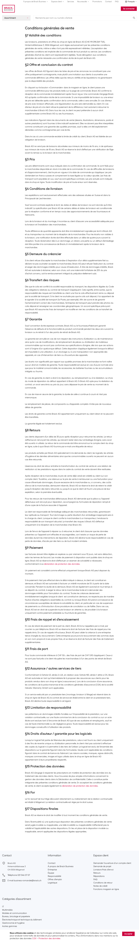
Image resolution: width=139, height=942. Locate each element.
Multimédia (7, 910)
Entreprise (52, 869)
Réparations (99, 876)
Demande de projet (102, 866)
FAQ (117, 2)
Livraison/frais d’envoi (103, 869)
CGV (34, 938)
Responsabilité (54, 876)
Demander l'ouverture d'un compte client (112, 863)
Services (70, 2)
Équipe (51, 873)
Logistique (52, 882)
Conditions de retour (102, 882)
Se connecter (129, 8)
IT (3, 906)
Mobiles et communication (14, 913)
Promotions (97, 2)
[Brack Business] (8, 9)
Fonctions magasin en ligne (106, 889)
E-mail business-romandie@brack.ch (24, 880)
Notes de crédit (100, 886)
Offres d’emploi (55, 879)
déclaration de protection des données (62, 564)
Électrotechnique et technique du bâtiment (22, 919)
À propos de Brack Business (60, 866)
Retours (96, 873)
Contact (108, 2)
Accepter (128, 934)
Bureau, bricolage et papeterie (16, 916)
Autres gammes (9, 926)
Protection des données (49, 938)
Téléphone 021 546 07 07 (19, 875)
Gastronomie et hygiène (13, 923)
